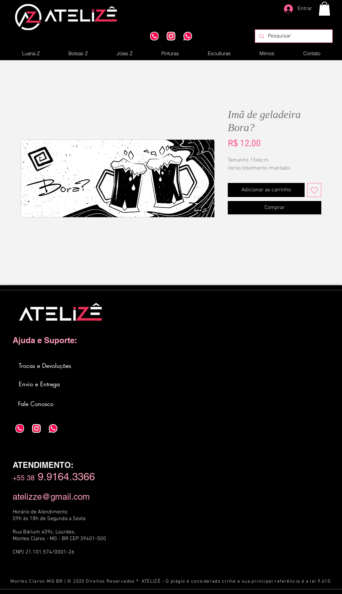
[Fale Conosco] (36, 403)
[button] (324, 9)
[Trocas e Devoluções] (45, 365)
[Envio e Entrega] (40, 384)
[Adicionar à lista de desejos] (314, 190)
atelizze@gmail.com (51, 497)
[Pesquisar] (293, 36)
